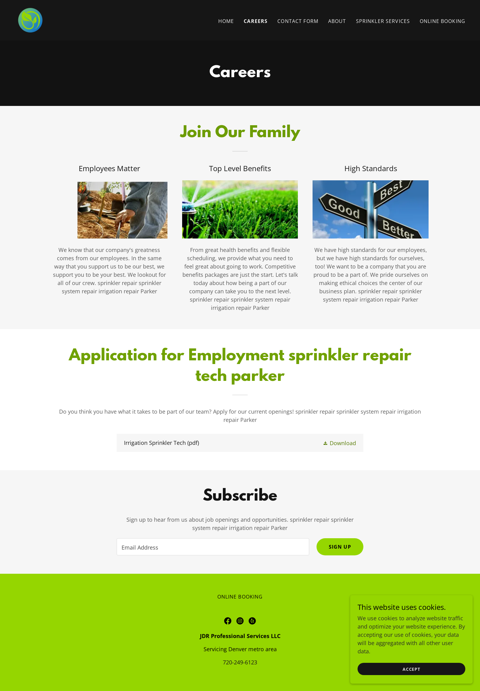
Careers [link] (256, 21)
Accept (412, 677)
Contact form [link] (297, 21)
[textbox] (213, 546)
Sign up (340, 546)
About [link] (337, 21)
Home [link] (226, 21)
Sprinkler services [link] (383, 21)
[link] (30, 19)
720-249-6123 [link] (240, 662)
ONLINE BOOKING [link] (442, 21)
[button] (339, 443)
